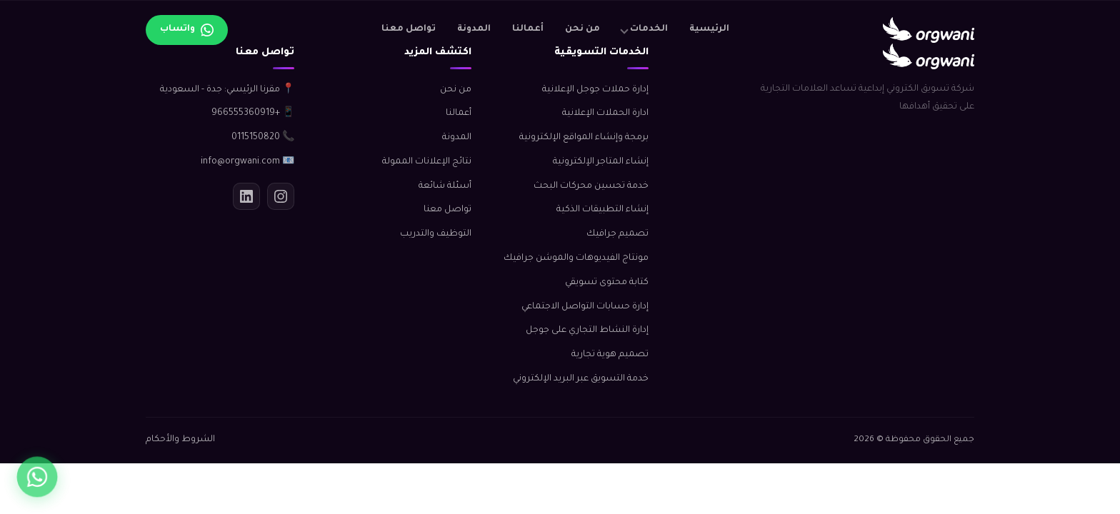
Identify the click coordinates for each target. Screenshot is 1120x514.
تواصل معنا (408, 29)
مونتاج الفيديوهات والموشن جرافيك (576, 258)
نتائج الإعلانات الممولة (426, 162)
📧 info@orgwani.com (247, 162)
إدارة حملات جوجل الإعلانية (595, 90)
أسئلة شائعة (445, 186)
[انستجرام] (280, 196)
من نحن (582, 29)
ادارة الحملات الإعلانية (605, 114)
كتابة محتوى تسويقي (607, 283)
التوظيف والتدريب (435, 234)
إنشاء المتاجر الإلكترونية (601, 162)
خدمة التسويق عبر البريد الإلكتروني (581, 379)
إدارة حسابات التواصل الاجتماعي (585, 307)
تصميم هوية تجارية (610, 355)
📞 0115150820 (262, 138)
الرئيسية (709, 29)
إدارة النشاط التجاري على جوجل (587, 331)
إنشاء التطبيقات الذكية (602, 210)
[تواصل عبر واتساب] (187, 30)
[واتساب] (36, 476)
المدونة (474, 29)
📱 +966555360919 (252, 114)
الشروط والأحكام (180, 440)
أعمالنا (528, 29)
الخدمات (649, 29)
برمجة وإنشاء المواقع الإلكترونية (584, 138)
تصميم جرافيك (617, 234)
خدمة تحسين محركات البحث (591, 186)
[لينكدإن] (246, 196)
